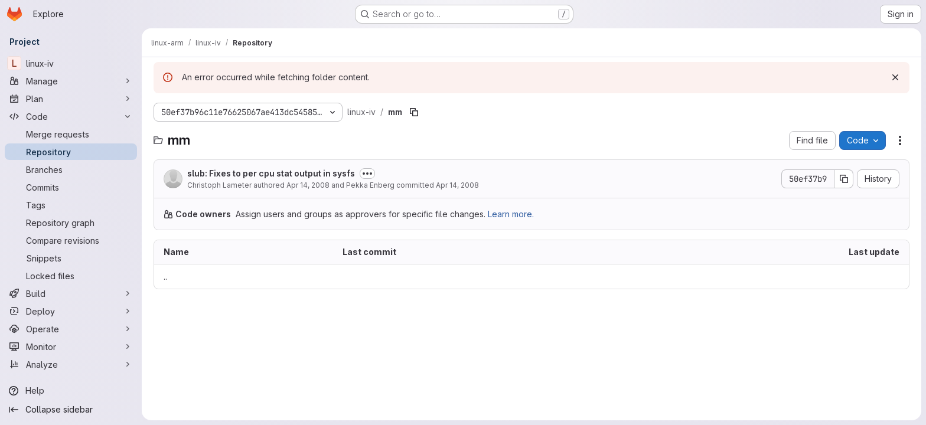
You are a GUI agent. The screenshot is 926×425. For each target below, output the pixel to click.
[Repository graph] (71, 222)
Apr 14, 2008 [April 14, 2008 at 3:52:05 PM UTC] (308, 185)
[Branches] (71, 169)
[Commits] (71, 187)
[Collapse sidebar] (71, 409)
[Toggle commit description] (367, 173)
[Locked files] (71, 275)
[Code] (71, 116)
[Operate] (71, 329)
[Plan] (71, 98)
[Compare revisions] (71, 240)
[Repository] (71, 151)
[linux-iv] (71, 63)
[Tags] (71, 205)
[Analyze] (71, 364)
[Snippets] (71, 258)
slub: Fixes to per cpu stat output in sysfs (271, 173)
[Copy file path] (414, 112)
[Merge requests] (71, 134)
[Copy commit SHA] (843, 178)
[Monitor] (71, 346)
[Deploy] (71, 311)
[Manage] (71, 81)
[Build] (71, 293)
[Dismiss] (895, 77)
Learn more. (511, 214)
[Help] (71, 390)
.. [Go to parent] (165, 277)
